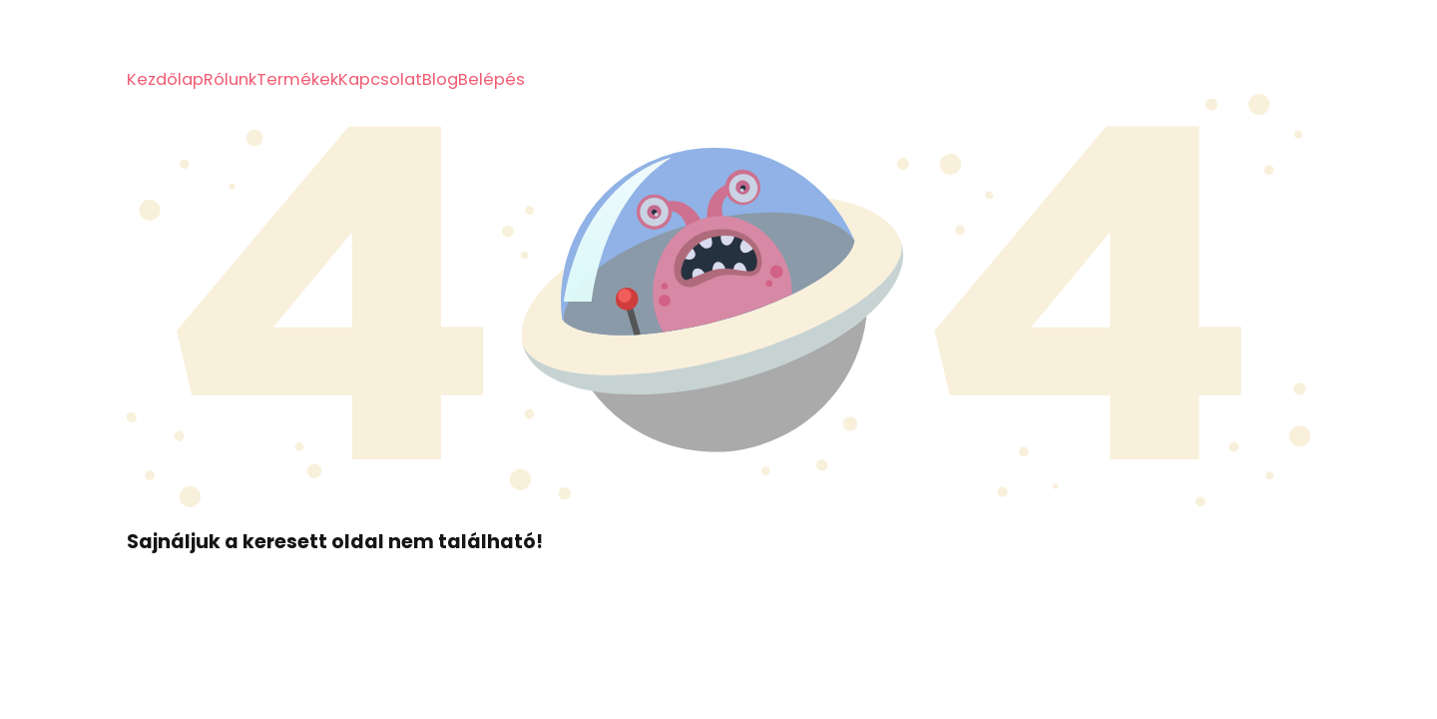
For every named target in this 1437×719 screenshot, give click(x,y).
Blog (440, 79)
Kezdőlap (165, 79)
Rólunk (230, 79)
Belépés (491, 79)
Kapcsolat (380, 79)
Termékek (297, 79)
